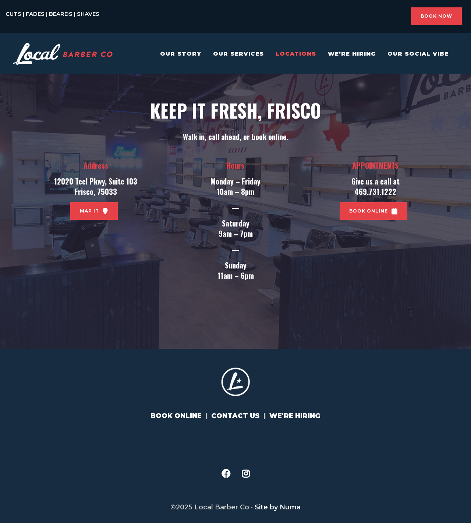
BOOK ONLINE (176, 416)
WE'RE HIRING (295, 416)
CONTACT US (235, 416)
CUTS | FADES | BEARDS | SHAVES (52, 13)
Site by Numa (278, 507)
